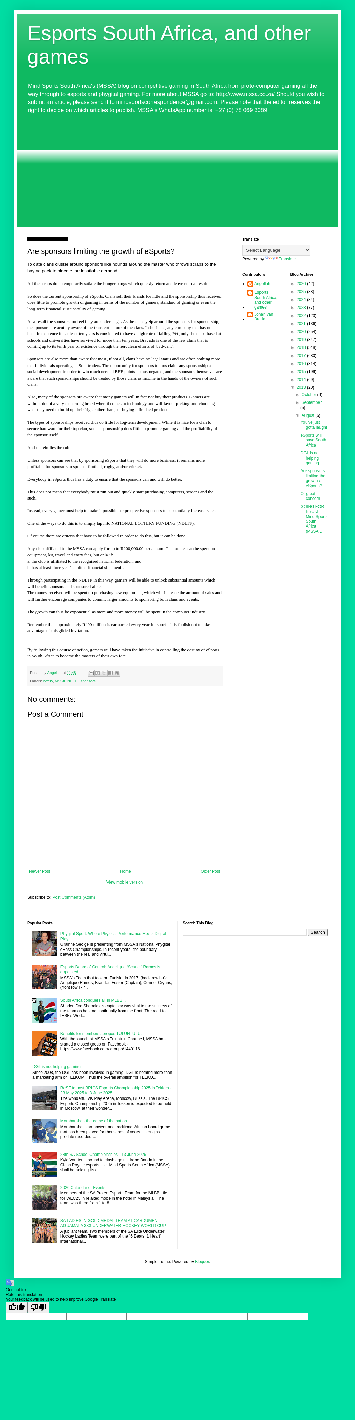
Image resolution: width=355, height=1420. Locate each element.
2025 (302, 291)
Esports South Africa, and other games (266, 300)
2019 (302, 339)
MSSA (60, 681)
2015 (302, 371)
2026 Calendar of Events (82, 1187)
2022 (302, 315)
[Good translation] (17, 1307)
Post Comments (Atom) (73, 897)
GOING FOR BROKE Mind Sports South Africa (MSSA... (313, 519)
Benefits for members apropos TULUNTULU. (101, 1033)
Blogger (202, 1261)
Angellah (262, 283)
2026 (302, 283)
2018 (302, 347)
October (309, 394)
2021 (302, 323)
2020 (302, 331)
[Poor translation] (38, 1307)
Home (125, 871)
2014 (302, 379)
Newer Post (39, 871)
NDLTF (73, 681)
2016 (302, 363)
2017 (302, 355)
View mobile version (124, 882)
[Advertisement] (177, 170)
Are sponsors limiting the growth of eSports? (312, 478)
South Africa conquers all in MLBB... (93, 1000)
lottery (48, 681)
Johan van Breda (263, 317)
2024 (302, 299)
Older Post (210, 871)
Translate (280, 259)
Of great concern (310, 496)
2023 (302, 307)
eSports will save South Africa (313, 440)
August (308, 415)
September (311, 402)
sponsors (88, 681)
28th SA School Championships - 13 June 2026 (103, 1154)
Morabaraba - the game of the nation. (94, 1121)
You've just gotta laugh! (313, 424)
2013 (302, 387)
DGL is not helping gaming (310, 458)
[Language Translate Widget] (276, 250)
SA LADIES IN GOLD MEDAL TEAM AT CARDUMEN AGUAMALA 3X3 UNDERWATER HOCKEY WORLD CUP (113, 1223)
